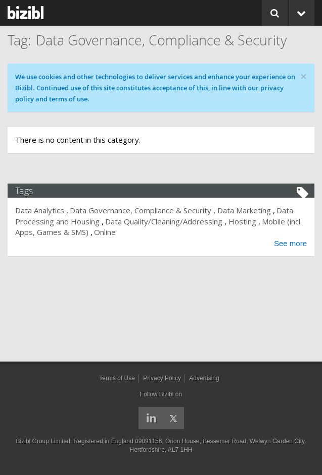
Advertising (204, 378)
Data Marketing (244, 210)
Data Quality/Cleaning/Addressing (163, 221)
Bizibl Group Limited (43, 441)
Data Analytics (39, 210)
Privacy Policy (162, 378)
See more (290, 243)
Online (105, 232)
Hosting (242, 221)
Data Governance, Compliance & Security (140, 210)
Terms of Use (117, 378)
